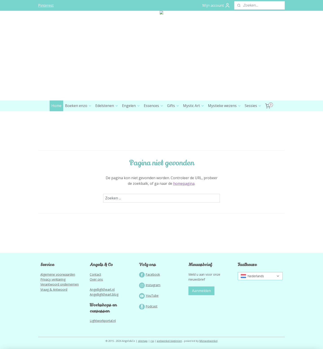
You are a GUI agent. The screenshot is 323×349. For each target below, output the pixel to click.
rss (152, 340)
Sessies (253, 105)
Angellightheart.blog (104, 294)
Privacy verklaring (52, 279)
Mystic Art (193, 105)
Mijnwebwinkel (208, 340)
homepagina (183, 183)
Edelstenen (106, 105)
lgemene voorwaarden (58, 274)
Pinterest (46, 5)
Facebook (153, 274)
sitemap (143, 340)
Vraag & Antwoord (53, 289)
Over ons (96, 279)
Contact (95, 274)
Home (56, 105)
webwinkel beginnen (169, 340)
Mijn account (216, 5)
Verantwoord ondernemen (59, 284)
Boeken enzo (78, 105)
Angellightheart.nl (102, 289)
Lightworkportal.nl (103, 320)
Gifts (173, 105)
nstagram (153, 285)
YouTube (152, 295)
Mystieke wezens (224, 105)
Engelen (131, 105)
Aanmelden (201, 290)
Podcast (151, 306)
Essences (154, 105)
